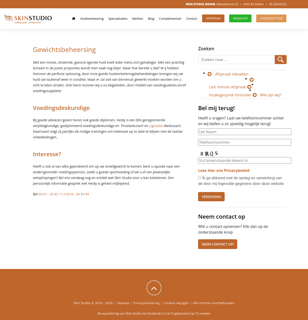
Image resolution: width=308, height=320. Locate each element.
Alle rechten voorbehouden (213, 303)
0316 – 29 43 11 (51, 194)
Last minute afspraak (227, 86)
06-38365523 (277, 4)
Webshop (240, 18)
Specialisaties (118, 18)
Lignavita (156, 125)
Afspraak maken (213, 19)
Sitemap (123, 303)
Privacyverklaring (146, 303)
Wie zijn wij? (270, 95)
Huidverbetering (92, 18)
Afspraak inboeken (231, 74)
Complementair (170, 18)
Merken (137, 18)
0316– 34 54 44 (77, 194)
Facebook (154, 313)
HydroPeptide (271, 18)
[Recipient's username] (236, 59)
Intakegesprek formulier (230, 95)
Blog (151, 18)
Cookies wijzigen (176, 303)
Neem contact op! (218, 244)
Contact (191, 18)
